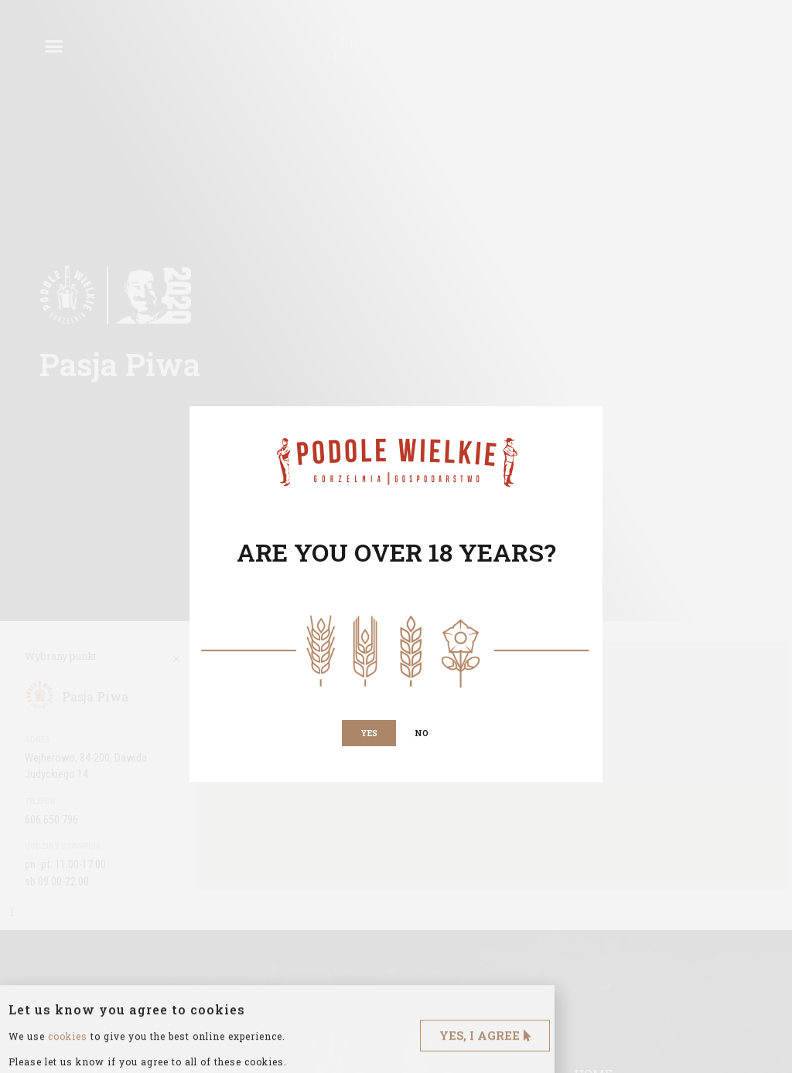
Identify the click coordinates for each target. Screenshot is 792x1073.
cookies (67, 1063)
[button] (369, 733)
